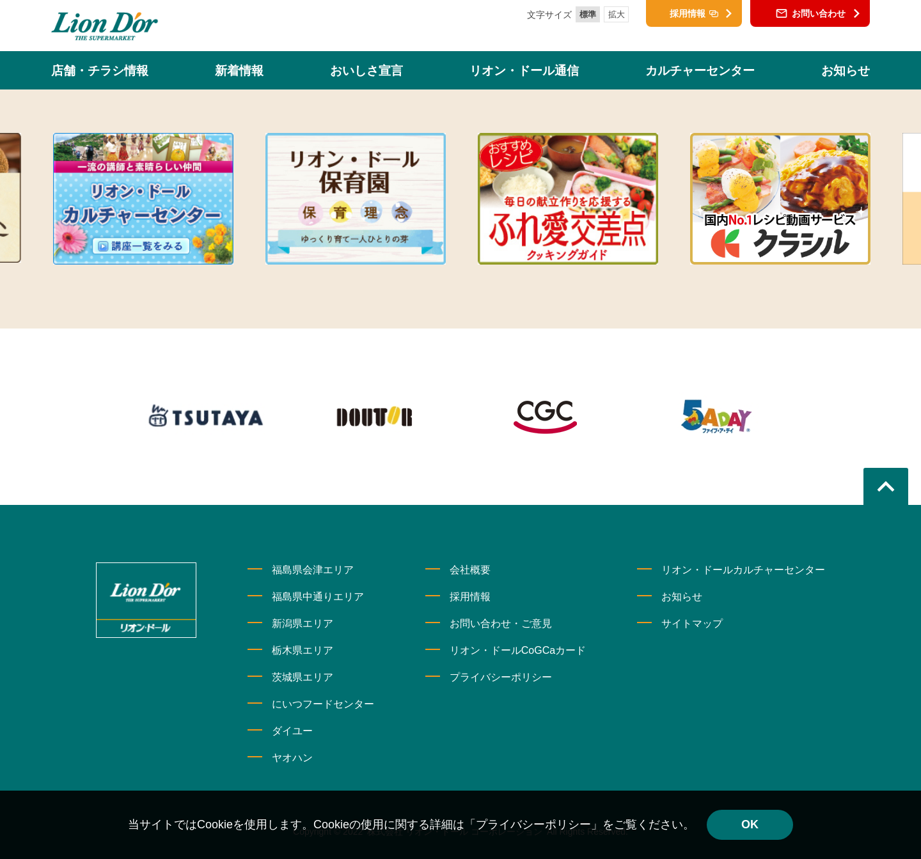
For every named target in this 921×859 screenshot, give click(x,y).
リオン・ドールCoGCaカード (518, 650)
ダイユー (292, 730)
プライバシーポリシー (501, 677)
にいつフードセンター (323, 704)
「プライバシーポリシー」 (533, 824)
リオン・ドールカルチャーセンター (743, 569)
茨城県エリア (302, 677)
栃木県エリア (302, 650)
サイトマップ (692, 623)
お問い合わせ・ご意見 (501, 623)
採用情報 (470, 596)
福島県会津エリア (313, 569)
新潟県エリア (302, 623)
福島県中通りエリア (318, 596)
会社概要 (470, 569)
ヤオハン (292, 757)
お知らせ (681, 596)
